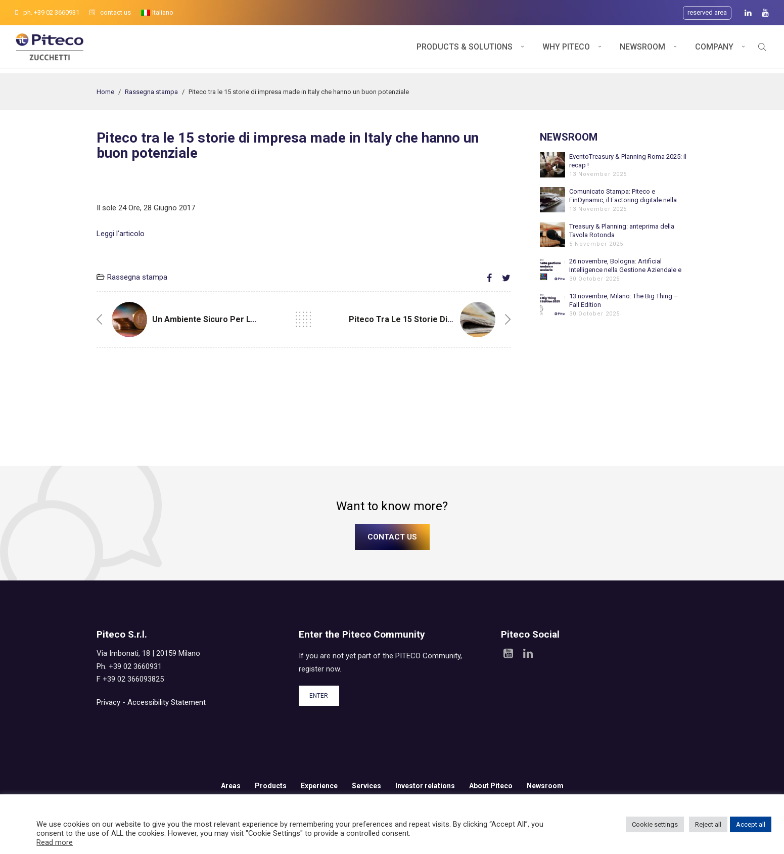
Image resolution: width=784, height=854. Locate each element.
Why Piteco (566, 49)
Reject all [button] (708, 824)
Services (366, 786)
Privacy (108, 702)
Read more (54, 842)
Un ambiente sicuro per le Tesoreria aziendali (242, 319)
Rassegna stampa (151, 92)
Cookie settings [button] (655, 824)
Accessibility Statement (166, 702)
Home (105, 92)
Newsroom (642, 49)
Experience (319, 786)
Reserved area (707, 12)
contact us (110, 12)
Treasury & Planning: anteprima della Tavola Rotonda (621, 230)
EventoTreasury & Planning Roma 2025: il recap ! (627, 161)
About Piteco (491, 786)
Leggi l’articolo (121, 233)
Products (271, 786)
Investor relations (425, 786)
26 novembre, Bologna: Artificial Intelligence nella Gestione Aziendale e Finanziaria (625, 265)
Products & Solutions (465, 49)
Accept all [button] (750, 824)
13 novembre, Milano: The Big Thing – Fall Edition (623, 300)
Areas (231, 786)
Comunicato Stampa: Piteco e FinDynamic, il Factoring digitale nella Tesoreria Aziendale (623, 196)
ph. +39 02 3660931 (47, 12)
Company (714, 49)
